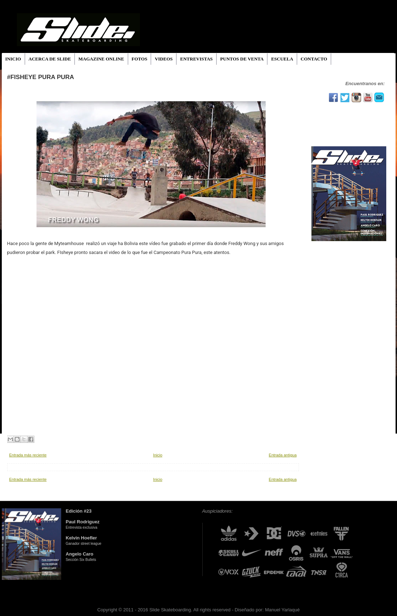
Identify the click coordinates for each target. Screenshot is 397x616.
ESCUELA (282, 59)
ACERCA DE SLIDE (50, 59)
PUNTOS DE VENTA (241, 59)
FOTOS (139, 59)
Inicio (158, 455)
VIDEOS (164, 59)
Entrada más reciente (28, 455)
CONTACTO (314, 59)
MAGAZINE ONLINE (101, 59)
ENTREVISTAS (196, 59)
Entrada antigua (283, 455)
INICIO (13, 59)
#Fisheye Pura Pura (40, 77)
